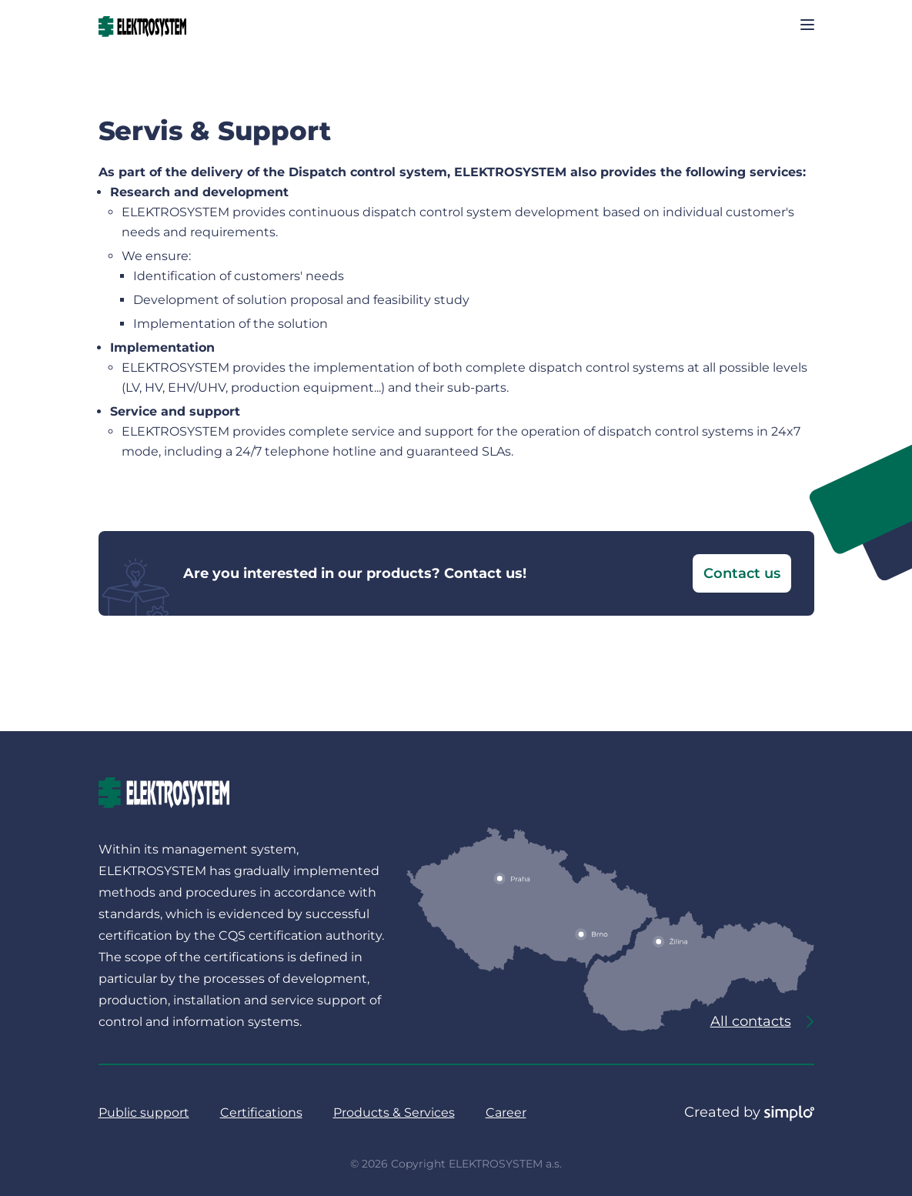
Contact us (741, 573)
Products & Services (394, 1112)
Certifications (261, 1112)
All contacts (762, 1021)
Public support (144, 1112)
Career (506, 1112)
